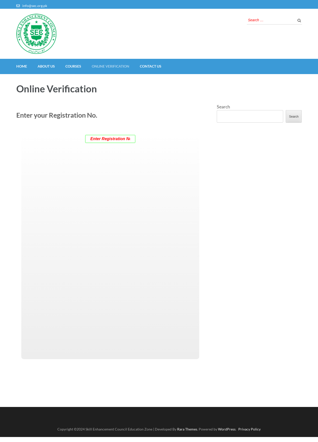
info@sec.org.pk (34, 6)
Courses (73, 66)
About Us (46, 66)
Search (223, 106)
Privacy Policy (249, 429)
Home (21, 66)
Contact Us (150, 66)
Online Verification (110, 66)
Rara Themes (187, 429)
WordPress (227, 429)
